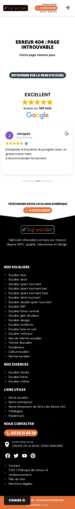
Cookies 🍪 (17, 500)
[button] (67, 8)
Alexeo (44, 505)
